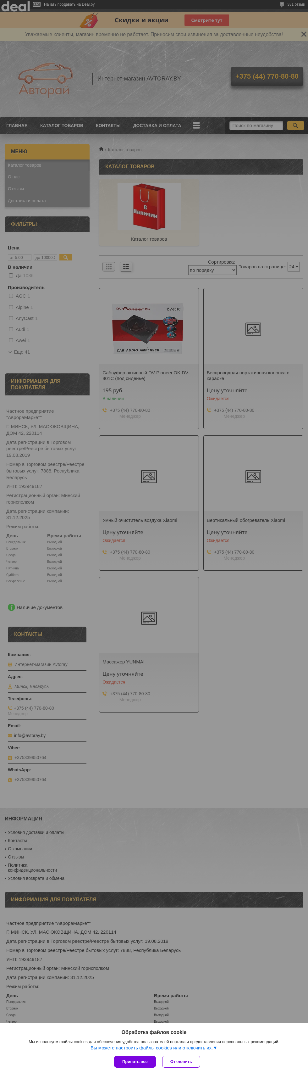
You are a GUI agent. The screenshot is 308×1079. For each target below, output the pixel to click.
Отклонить (181, 1061)
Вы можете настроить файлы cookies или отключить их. (152, 1047)
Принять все (135, 1061)
